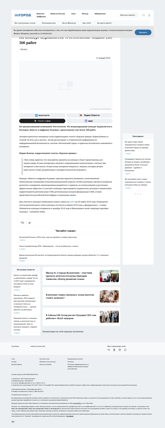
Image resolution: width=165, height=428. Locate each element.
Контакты (71, 361)
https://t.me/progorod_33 (53, 408)
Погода (85, 14)
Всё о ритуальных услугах (25, 23)
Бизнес (24, 49)
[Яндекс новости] (89, 115)
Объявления (100, 14)
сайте (72, 201)
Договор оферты (16, 364)
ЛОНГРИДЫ (15, 346)
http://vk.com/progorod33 (19, 408)
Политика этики (44, 359)
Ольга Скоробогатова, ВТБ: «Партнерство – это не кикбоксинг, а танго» (66, 247)
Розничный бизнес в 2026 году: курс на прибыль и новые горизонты (66, 238)
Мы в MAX (87, 23)
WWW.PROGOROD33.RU (30, 374)
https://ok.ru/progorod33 (36, 408)
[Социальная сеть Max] (89, 121)
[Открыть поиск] (143, 15)
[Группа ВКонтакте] (42, 115)
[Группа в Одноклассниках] (114, 350)
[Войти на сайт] (149, 15)
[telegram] (30, 222)
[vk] (23, 222)
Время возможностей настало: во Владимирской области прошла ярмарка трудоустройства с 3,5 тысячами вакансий (66, 258)
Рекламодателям (49, 23)
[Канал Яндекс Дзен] (42, 121)
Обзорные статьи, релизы (47, 361)
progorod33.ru (77, 403)
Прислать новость (127, 15)
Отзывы (13, 361)
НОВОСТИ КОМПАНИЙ (37, 346)
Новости (40, 14)
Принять (143, 32)
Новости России (57, 14)
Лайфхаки (41, 16)
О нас (13, 359)
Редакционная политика (75, 359)
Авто (73, 14)
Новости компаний (45, 364)
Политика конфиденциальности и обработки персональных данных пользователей (78, 366)
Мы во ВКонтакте (69, 23)
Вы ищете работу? (104, 23)
